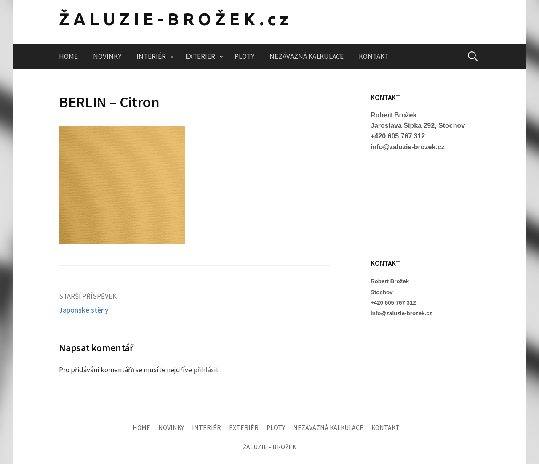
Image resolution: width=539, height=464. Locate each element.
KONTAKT (374, 56)
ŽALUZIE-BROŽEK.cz (175, 19)
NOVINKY (107, 56)
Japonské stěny (83, 310)
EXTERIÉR (200, 56)
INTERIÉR (151, 56)
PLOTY (244, 56)
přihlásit (206, 369)
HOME (68, 56)
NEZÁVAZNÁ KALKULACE (307, 56)
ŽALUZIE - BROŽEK (269, 447)
